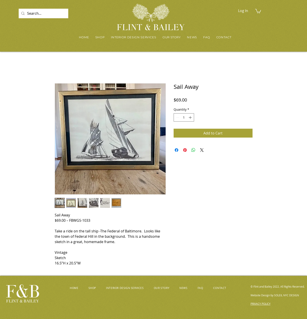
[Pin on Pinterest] (185, 150)
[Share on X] (202, 150)
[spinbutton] (184, 117)
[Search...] (43, 13)
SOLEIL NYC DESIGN (286, 295)
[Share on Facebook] (176, 150)
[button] (258, 10)
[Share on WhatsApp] (193, 150)
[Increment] (190, 117)
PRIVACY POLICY (261, 303)
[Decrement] (177, 117)
